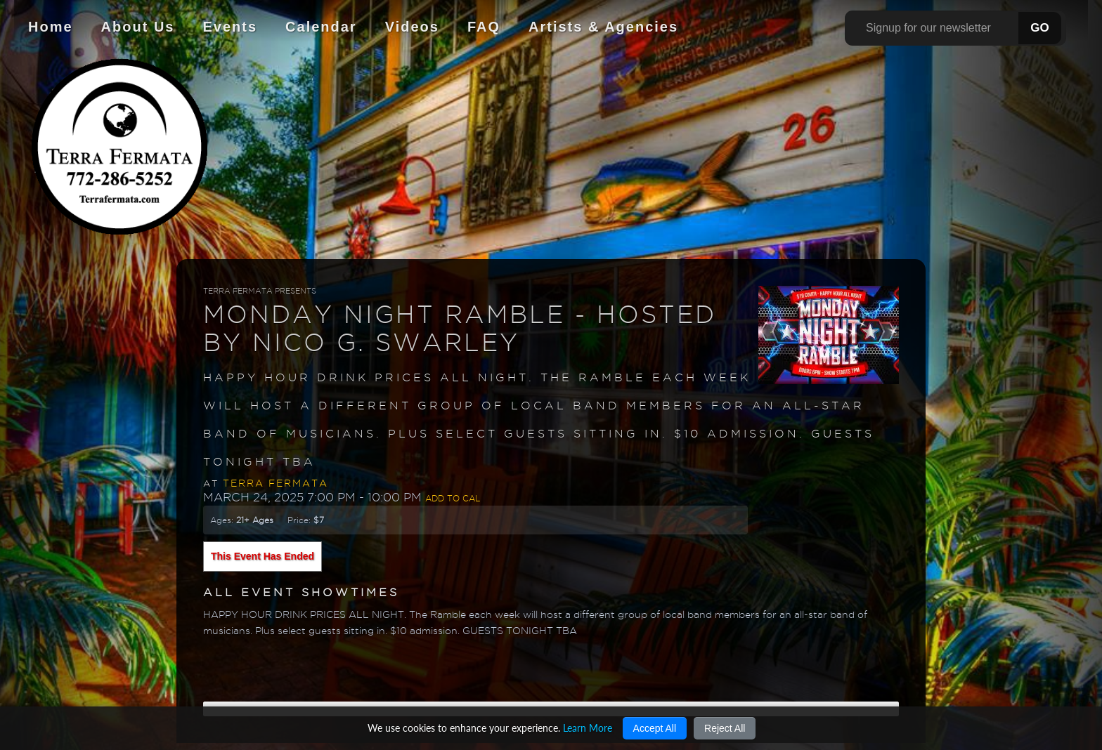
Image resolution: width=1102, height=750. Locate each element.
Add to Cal (452, 498)
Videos (412, 26)
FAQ (483, 26)
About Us (138, 26)
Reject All (724, 728)
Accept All (654, 728)
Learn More (587, 728)
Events (229, 26)
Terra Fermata (275, 483)
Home (50, 26)
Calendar (321, 26)
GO (1039, 27)
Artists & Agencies (603, 26)
